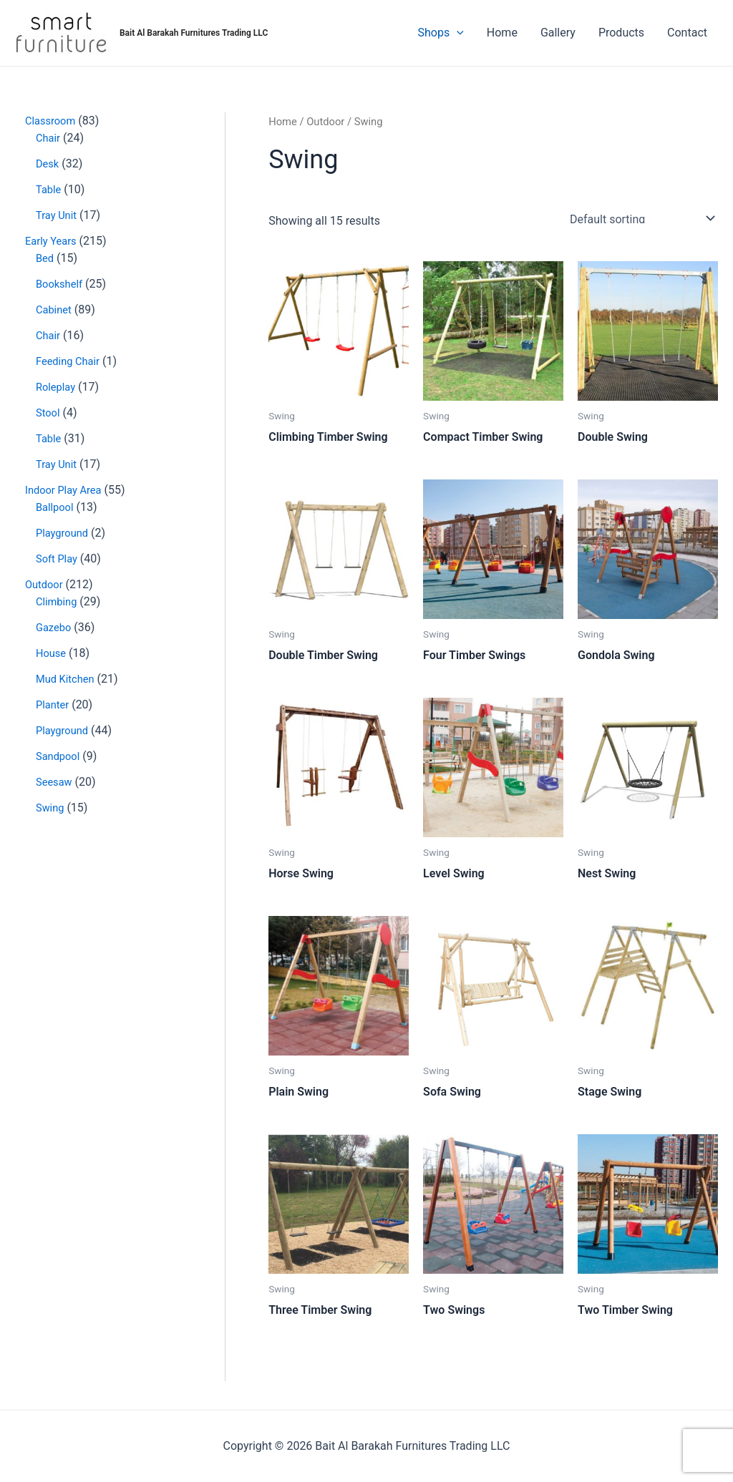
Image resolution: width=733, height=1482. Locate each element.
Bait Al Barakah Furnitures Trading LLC (194, 33)
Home (502, 32)
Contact (687, 32)
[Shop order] (639, 218)
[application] (457, 33)
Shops (441, 33)
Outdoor (325, 121)
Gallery (558, 32)
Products (621, 32)
